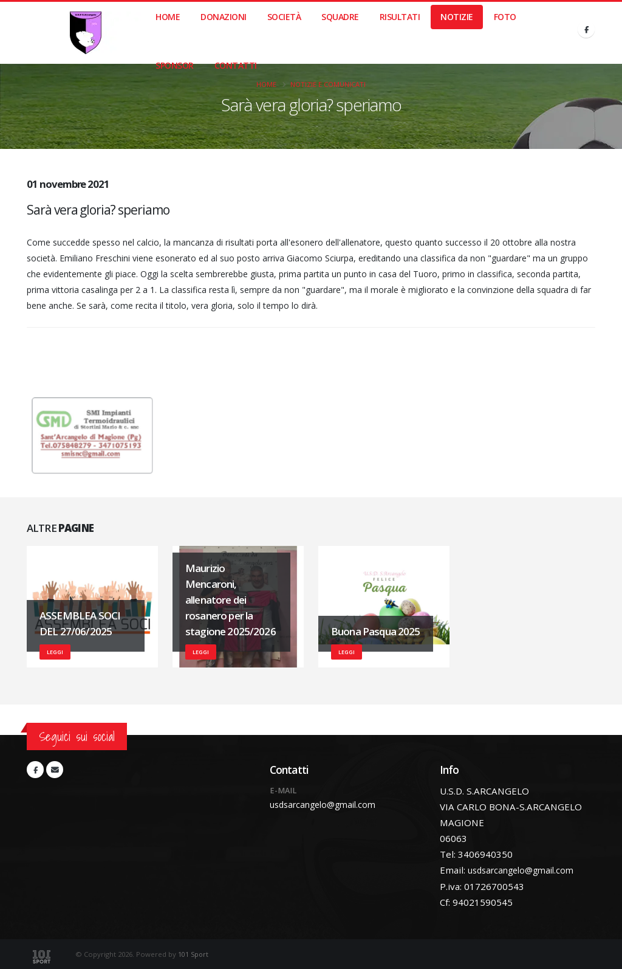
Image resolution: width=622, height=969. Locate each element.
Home (168, 16)
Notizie (456, 16)
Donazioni (223, 16)
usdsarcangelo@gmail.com (328, 805)
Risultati (400, 16)
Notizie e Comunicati (328, 84)
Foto (505, 16)
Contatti (235, 65)
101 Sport (194, 953)
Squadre (340, 16)
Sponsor (175, 65)
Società (284, 16)
